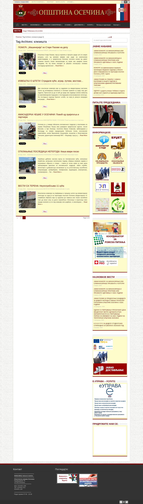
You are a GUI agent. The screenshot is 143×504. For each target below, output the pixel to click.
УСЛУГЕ (90, 25)
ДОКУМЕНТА (79, 25)
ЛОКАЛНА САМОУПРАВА (52, 25)
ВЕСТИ (25, 25)
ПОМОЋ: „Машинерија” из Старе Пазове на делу (43, 47)
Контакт (117, 25)
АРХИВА (70, 2)
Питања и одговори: (103, 25)
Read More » (60, 66)
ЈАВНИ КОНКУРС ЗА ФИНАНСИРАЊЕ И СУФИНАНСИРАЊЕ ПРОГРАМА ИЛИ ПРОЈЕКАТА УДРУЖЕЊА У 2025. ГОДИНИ (108, 60)
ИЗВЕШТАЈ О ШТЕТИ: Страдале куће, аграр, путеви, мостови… (50, 81)
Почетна (18, 37)
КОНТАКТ (50, 2)
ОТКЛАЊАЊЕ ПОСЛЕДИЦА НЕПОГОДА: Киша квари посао (48, 151)
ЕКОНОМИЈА (35, 25)
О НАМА (68, 25)
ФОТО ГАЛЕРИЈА (38, 2)
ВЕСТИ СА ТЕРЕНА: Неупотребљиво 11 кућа (41, 186)
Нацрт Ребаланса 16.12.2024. (33, 31)
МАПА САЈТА (60, 2)
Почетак (17, 25)
